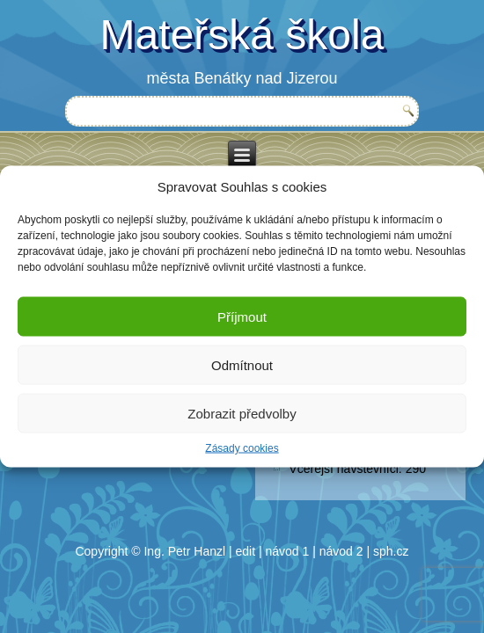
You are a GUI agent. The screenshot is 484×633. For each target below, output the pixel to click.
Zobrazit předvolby (241, 412)
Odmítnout (242, 364)
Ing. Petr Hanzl (184, 551)
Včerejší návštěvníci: (347, 469)
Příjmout (242, 316)
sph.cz (390, 551)
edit (246, 551)
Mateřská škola (242, 34)
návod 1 (288, 551)
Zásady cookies (241, 448)
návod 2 (341, 551)
